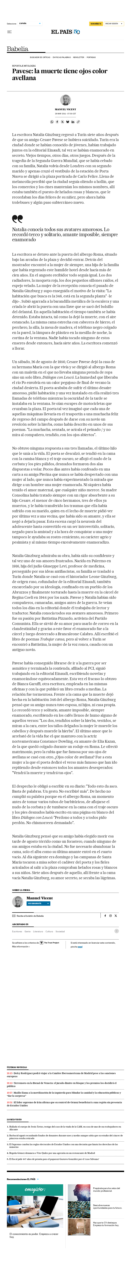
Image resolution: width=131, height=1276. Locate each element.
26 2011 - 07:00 (65, 114)
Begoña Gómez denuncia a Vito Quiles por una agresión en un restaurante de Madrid (52, 1153)
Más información (21, 946)
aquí (80, 946)
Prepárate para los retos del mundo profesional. (106, 1189)
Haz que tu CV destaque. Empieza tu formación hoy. (106, 1224)
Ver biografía (38, 903)
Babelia (18, 49)
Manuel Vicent (65, 109)
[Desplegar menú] (9, 32)
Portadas (91, 57)
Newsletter (78, 57)
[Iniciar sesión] (114, 24)
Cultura (49, 931)
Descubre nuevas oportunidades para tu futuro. (107, 1206)
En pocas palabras (62, 57)
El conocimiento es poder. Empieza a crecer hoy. (34, 1235)
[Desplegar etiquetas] (116, 931)
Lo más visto (14, 1119)
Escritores (17, 931)
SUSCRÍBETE (96, 24)
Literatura (38, 931)
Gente (27, 931)
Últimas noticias (17, 1067)
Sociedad (60, 931)
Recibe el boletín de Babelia (30, 916)
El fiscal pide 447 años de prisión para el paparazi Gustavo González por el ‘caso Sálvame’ (54, 1159)
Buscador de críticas (40, 57)
